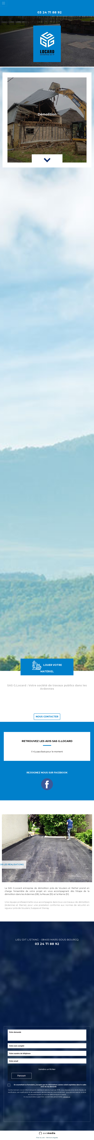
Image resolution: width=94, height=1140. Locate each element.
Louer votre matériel (47, 667)
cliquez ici (66, 1097)
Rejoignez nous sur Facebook (47, 780)
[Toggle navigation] (3, 3)
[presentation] (27, 1105)
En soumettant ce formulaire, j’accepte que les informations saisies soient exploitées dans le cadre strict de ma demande (50, 1086)
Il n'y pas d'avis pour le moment (47, 751)
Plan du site (40, 1137)
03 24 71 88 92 (49, 12)
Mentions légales (52, 1137)
